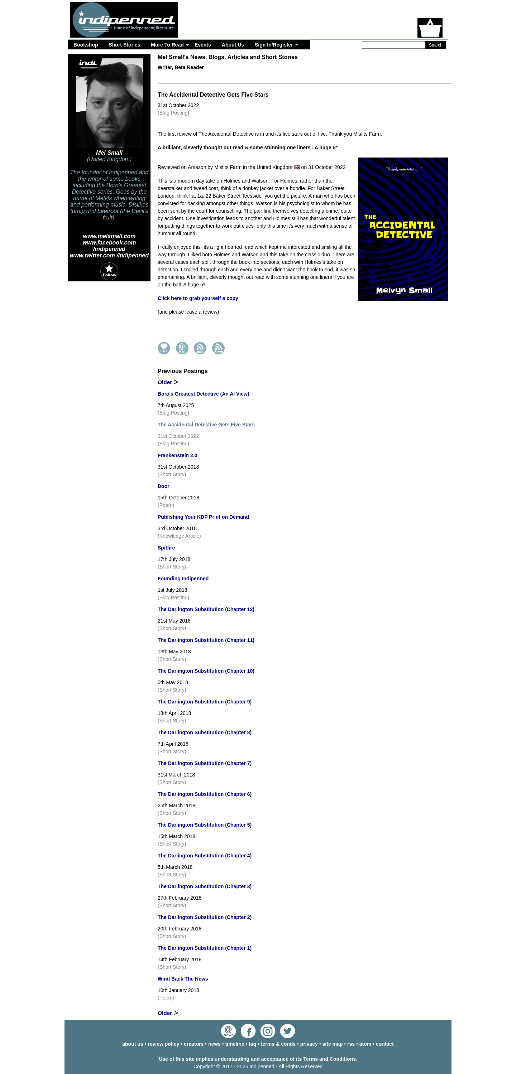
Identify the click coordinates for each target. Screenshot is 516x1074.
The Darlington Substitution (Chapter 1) (205, 948)
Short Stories (124, 45)
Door (163, 486)
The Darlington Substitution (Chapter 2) (205, 917)
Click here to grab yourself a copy (198, 298)
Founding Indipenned (183, 578)
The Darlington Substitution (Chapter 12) (206, 609)
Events (203, 45)
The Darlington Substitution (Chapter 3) (205, 886)
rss (351, 1044)
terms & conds (278, 1044)
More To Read (167, 45)
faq (252, 1044)
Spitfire (166, 548)
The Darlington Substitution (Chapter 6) (205, 794)
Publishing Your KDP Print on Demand (203, 517)
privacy (309, 1044)
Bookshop (85, 45)
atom (365, 1044)
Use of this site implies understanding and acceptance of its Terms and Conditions (257, 1059)
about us (132, 1044)
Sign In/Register (274, 45)
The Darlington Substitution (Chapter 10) (206, 671)
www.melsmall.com (109, 236)
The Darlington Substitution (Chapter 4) (205, 855)
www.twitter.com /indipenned (109, 255)
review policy (163, 1044)
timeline (234, 1044)
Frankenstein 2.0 (177, 455)
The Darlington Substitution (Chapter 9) (205, 702)
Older (165, 382)
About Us (233, 45)
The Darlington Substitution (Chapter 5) (205, 825)
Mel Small (109, 153)
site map (332, 1044)
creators (194, 1044)
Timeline (351, 78)
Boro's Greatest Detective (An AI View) (203, 394)
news (214, 1044)
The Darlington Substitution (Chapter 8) (205, 732)
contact (385, 1044)
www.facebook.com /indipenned (109, 246)
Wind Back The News (183, 979)
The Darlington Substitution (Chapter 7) (205, 763)
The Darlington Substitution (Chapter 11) (206, 640)
